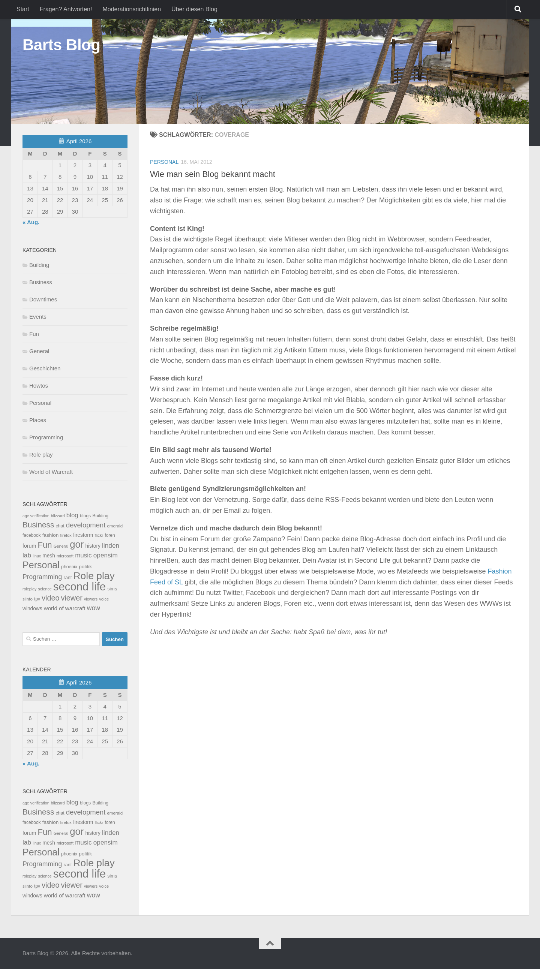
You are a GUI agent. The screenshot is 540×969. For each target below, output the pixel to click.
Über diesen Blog (194, 9)
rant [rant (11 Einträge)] (68, 577)
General (39, 351)
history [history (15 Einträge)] (92, 546)
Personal (164, 162)
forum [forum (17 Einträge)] (29, 546)
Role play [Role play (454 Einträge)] (93, 575)
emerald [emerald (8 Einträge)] (115, 526)
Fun (34, 334)
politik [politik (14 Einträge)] (85, 566)
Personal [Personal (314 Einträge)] (41, 565)
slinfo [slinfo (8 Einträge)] (27, 599)
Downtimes (43, 299)
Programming (46, 437)
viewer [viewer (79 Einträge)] (71, 598)
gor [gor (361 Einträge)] (77, 544)
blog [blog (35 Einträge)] (72, 515)
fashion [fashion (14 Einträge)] (50, 535)
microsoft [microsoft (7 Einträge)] (65, 556)
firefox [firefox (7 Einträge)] (66, 535)
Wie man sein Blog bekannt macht (212, 174)
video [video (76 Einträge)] (50, 598)
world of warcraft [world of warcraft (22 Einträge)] (65, 608)
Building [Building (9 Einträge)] (100, 515)
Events (37, 316)
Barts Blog (61, 45)
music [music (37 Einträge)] (83, 555)
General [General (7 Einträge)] (61, 546)
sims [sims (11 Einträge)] (112, 589)
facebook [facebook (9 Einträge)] (31, 535)
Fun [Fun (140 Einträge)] (45, 545)
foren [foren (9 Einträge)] (110, 535)
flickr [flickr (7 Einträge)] (98, 535)
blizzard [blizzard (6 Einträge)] (58, 516)
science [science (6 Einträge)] (45, 589)
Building (39, 265)
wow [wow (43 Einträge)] (93, 608)
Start (22, 9)
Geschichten (44, 368)
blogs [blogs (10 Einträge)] (85, 515)
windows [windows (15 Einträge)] (32, 608)
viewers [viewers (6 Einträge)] (91, 599)
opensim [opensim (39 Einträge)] (105, 555)
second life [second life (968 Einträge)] (79, 586)
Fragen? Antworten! (66, 9)
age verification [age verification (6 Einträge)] (36, 516)
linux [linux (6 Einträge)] (37, 556)
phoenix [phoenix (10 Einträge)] (69, 566)
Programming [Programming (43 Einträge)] (42, 577)
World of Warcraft (51, 472)
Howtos (38, 385)
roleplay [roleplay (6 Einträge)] (29, 589)
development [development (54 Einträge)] (85, 525)
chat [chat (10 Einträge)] (60, 526)
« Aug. (30, 222)
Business (40, 282)
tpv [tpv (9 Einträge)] (37, 599)
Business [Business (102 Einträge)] (38, 524)
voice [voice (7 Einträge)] (104, 599)
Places (37, 420)
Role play (41, 454)
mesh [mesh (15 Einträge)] (48, 556)
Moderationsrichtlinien (131, 9)
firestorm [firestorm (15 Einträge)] (83, 535)
